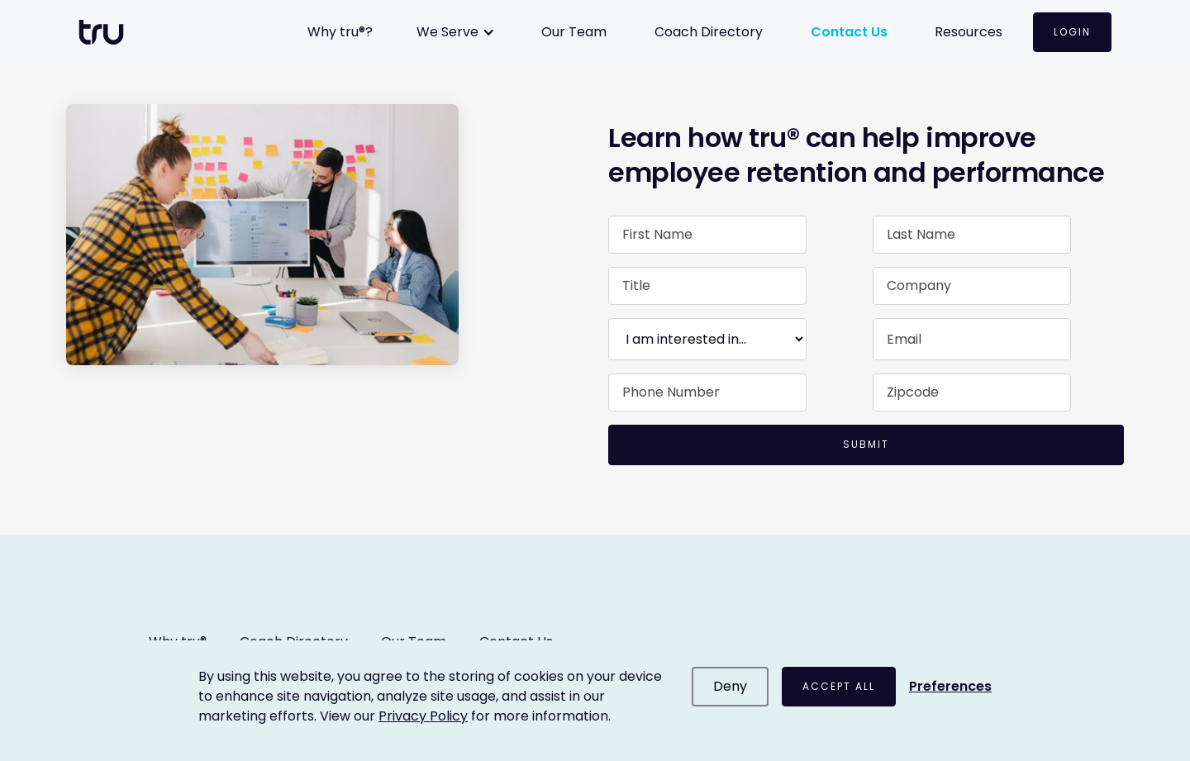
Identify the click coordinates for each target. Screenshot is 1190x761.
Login (1072, 32)
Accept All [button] (838, 686)
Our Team (574, 31)
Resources (968, 31)
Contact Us (849, 31)
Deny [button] (730, 686)
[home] (109, 32)
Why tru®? (340, 31)
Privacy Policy (423, 715)
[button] (457, 32)
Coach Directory (708, 31)
